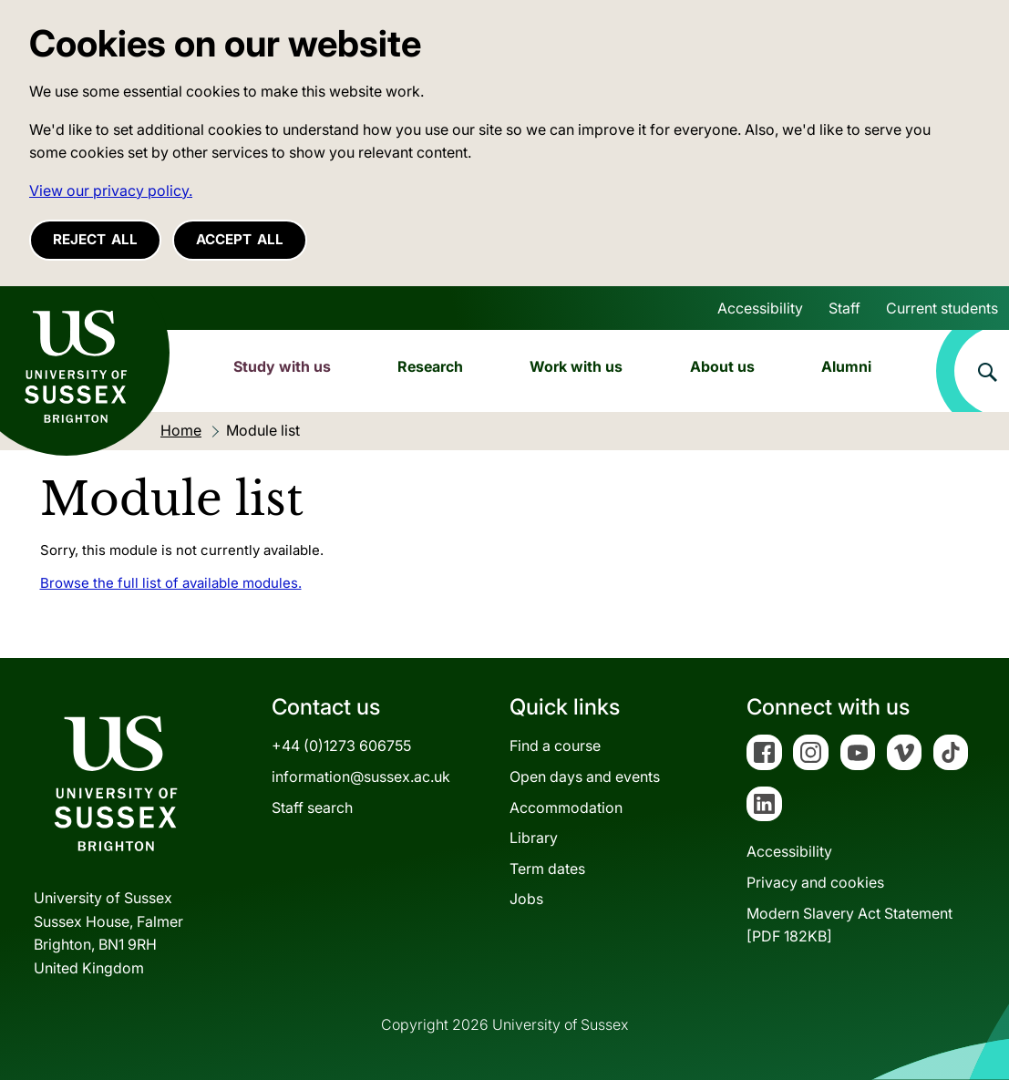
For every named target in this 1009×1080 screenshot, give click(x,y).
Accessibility (760, 308)
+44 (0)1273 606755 (341, 745)
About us (722, 366)
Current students (942, 308)
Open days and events (585, 776)
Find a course (555, 745)
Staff (844, 308)
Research (430, 366)
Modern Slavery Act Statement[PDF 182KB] (849, 925)
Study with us (282, 366)
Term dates (547, 868)
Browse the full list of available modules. (171, 582)
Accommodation (566, 807)
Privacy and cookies (815, 882)
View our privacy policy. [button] (110, 190)
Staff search (312, 807)
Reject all (95, 239)
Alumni (846, 366)
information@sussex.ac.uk (361, 776)
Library (534, 837)
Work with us (576, 366)
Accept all (239, 239)
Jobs (526, 899)
